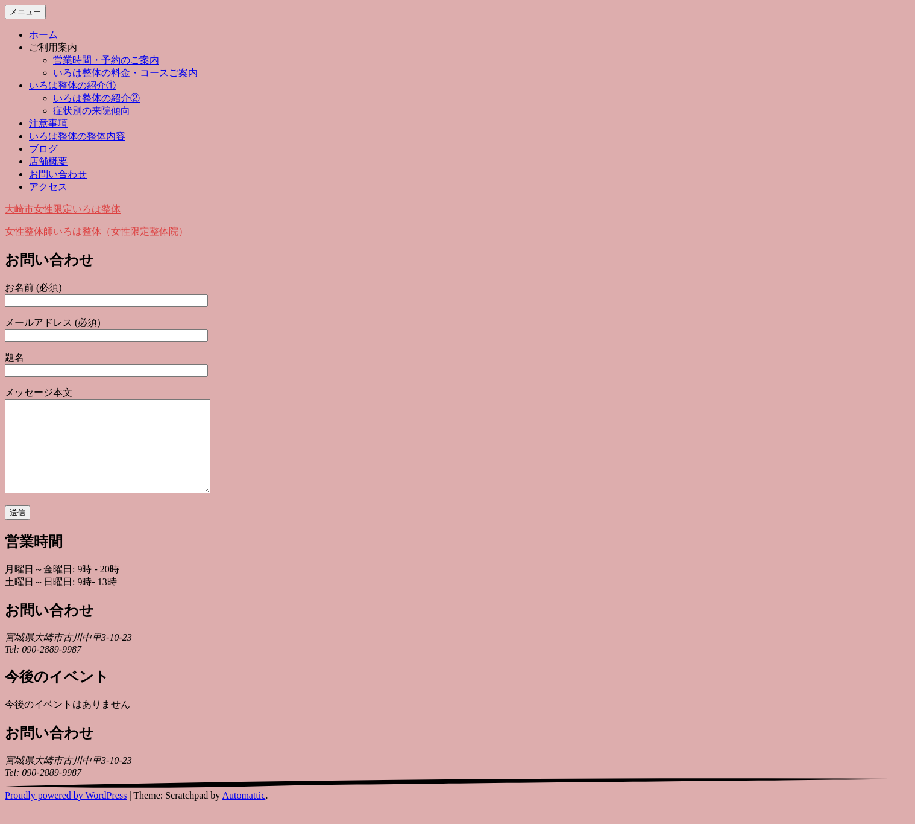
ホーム (43, 35)
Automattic (243, 813)
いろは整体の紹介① (72, 85)
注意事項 (48, 123)
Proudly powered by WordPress (66, 813)
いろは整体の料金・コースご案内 (125, 73)
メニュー (25, 11)
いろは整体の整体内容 (77, 136)
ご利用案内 (53, 47)
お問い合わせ (58, 174)
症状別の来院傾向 (91, 111)
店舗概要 (48, 161)
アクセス (48, 187)
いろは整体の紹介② (96, 98)
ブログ (43, 149)
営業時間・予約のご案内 (106, 60)
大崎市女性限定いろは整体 (63, 209)
